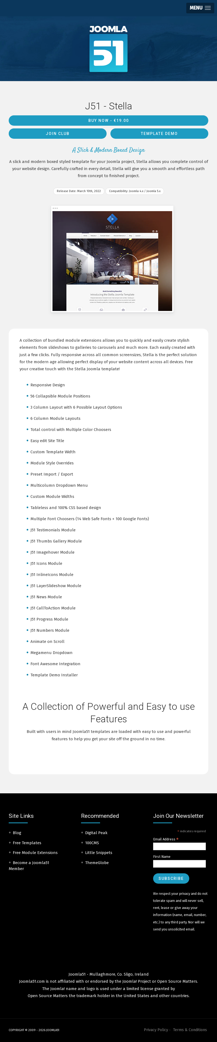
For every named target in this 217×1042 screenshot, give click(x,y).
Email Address (166, 839)
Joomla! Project (136, 981)
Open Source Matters (177, 981)
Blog (17, 832)
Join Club (58, 133)
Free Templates (27, 842)
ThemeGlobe (97, 862)
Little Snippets (98, 852)
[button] (200, 8)
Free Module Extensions (35, 852)
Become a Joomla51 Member (29, 865)
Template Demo (159, 133)
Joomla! (57, 988)
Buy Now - (108, 120)
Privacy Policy (156, 1030)
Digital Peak (96, 832)
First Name (161, 857)
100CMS (92, 842)
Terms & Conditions (190, 1030)
